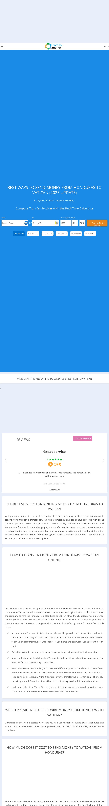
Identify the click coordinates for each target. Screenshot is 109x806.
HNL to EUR (19, 233)
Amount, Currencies (67, 218)
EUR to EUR (76, 233)
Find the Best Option (97, 224)
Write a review (82, 438)
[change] (30, 223)
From (3, 218)
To (33, 218)
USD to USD (62, 233)
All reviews (54, 489)
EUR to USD (90, 233)
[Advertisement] (54, 20)
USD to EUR (48, 233)
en (106, 46)
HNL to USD (33, 233)
